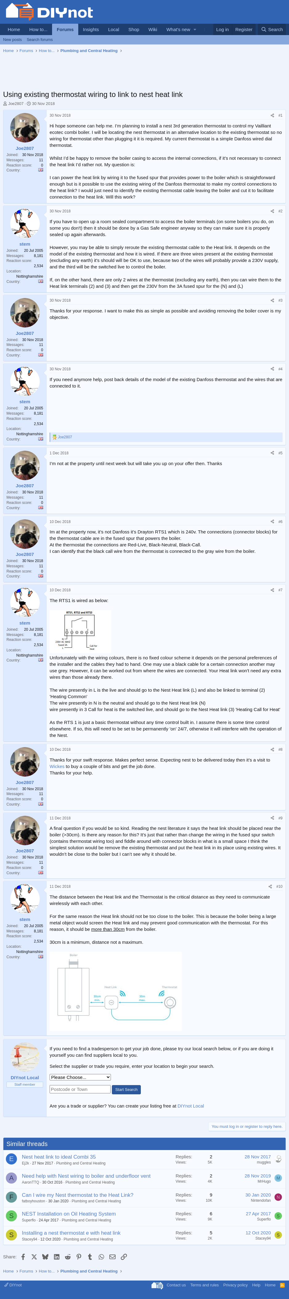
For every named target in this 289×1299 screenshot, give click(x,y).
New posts (12, 39)
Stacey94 (29, 1239)
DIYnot (13, 1285)
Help (256, 1285)
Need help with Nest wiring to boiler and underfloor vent (86, 1176)
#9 (281, 818)
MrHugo (264, 1181)
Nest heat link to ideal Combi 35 (59, 1157)
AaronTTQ (30, 1182)
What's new (178, 29)
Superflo (29, 1220)
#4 (281, 369)
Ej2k (25, 1163)
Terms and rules (204, 1285)
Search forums (40, 39)
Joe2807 (16, 103)
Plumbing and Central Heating (80, 1163)
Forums (65, 29)
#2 (281, 211)
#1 (281, 115)
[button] (195, 29)
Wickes (57, 766)
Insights (91, 29)
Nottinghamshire (29, 276)
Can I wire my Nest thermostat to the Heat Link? (77, 1195)
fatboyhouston (33, 1201)
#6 (281, 522)
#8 (281, 749)
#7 (281, 590)
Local (113, 29)
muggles (264, 1162)
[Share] (272, 115)
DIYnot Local (190, 1105)
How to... (38, 29)
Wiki (153, 29)
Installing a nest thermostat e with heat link (71, 1233)
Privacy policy (235, 1285)
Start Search (126, 1089)
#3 (281, 300)
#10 (279, 886)
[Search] (272, 29)
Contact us (176, 1285)
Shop (133, 29)
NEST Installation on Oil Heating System (69, 1214)
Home (14, 29)
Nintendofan (261, 1200)
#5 (281, 453)
